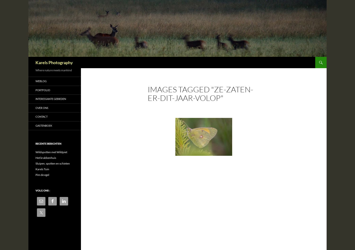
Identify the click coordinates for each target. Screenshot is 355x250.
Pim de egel (42, 175)
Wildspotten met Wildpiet (51, 152)
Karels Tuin (42, 169)
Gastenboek (44, 125)
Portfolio (43, 90)
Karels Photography (54, 62)
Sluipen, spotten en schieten (53, 163)
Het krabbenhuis (46, 158)
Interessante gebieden (51, 98)
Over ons (42, 107)
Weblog (41, 81)
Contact (42, 116)
